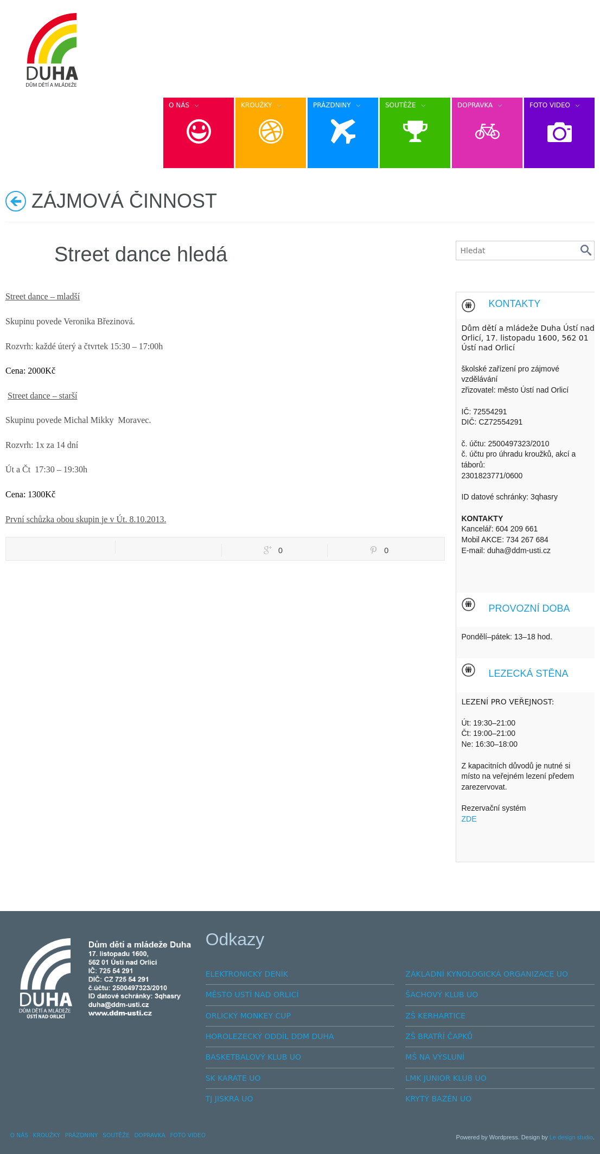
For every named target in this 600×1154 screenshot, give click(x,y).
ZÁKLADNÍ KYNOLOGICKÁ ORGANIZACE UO (486, 974)
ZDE (469, 819)
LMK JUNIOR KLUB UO (446, 1078)
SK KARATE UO (233, 1078)
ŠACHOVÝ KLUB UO (441, 994)
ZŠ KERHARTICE (435, 1015)
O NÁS (19, 1135)
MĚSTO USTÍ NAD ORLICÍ (252, 994)
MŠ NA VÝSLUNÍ (434, 1057)
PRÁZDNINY (81, 1135)
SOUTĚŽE (116, 1135)
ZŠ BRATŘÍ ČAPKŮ (439, 1036)
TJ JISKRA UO (229, 1098)
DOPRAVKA (150, 1135)
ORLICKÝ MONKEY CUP (248, 1015)
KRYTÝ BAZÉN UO (438, 1098)
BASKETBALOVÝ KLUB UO (253, 1057)
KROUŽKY (46, 1135)
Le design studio (571, 1137)
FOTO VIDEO (188, 1135)
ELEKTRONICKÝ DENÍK (247, 974)
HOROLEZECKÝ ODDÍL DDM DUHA (270, 1036)
